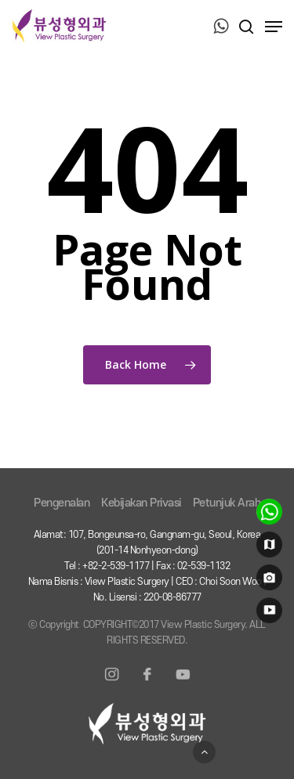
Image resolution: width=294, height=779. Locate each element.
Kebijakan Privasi (141, 503)
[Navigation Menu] (273, 26)
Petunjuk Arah (227, 503)
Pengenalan (61, 503)
